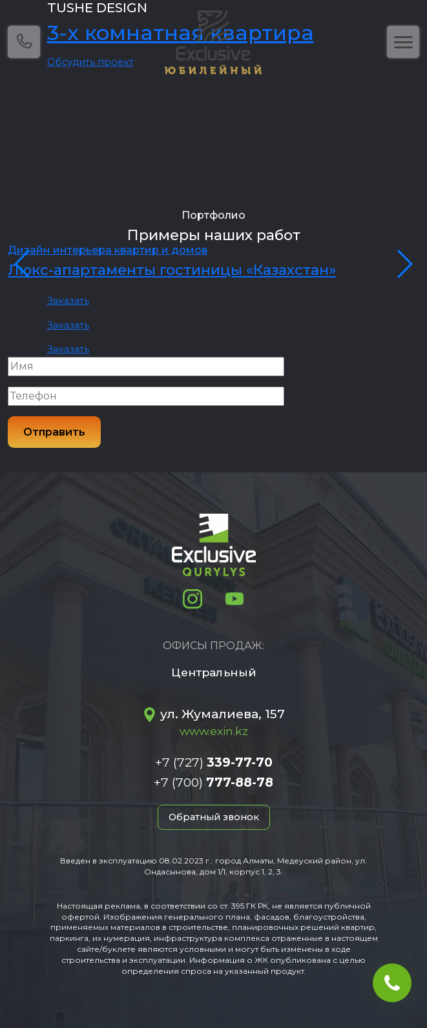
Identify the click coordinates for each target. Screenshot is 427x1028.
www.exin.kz (214, 731)
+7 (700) (213, 782)
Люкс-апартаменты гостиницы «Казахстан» (172, 270)
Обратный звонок (214, 817)
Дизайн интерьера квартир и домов (107, 250)
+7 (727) (214, 762)
